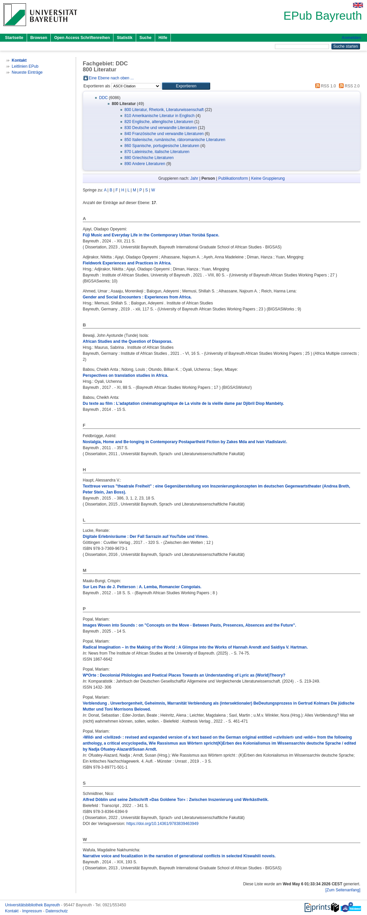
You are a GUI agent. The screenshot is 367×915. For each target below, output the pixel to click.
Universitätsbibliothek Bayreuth (33, 905)
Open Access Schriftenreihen (82, 37)
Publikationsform (233, 178)
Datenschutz (56, 911)
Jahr (194, 178)
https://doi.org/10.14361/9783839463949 (162, 823)
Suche (145, 37)
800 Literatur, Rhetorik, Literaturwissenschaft (164, 109)
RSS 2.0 (348, 86)
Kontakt (12, 911)
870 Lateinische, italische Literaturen (157, 151)
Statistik (124, 37)
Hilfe (162, 37)
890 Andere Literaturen (144, 163)
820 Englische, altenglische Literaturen (158, 121)
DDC (103, 97)
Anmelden (351, 37)
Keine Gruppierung (268, 178)
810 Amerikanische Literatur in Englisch (159, 115)
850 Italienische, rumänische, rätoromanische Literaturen (174, 139)
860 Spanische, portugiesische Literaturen (161, 145)
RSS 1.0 (324, 86)
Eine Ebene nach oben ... (111, 78)
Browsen (38, 37)
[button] (186, 86)
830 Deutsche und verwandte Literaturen (160, 127)
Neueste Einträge (27, 72)
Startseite (14, 37)
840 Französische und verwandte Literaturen (164, 133)
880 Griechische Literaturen (148, 157)
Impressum (32, 911)
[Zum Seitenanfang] (342, 890)
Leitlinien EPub (25, 66)
